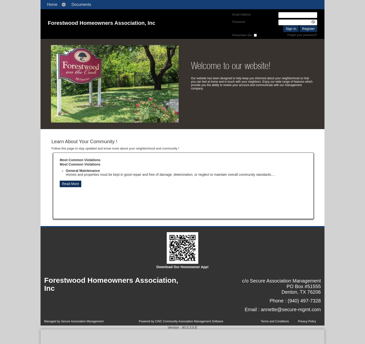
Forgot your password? (302, 35)
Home (52, 4)
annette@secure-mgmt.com (291, 309)
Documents (81, 4)
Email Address (241, 14)
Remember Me (241, 35)
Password (238, 22)
